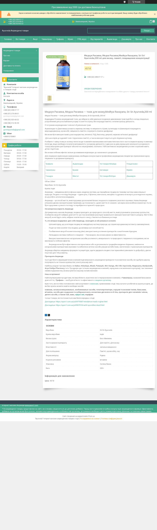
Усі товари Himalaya (108, 164)
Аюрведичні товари (11, 50)
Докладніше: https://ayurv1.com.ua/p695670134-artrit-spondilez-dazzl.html (74, 305)
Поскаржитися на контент (90, 419)
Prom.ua (91, 416)
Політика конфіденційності (111, 419)
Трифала (49, 164)
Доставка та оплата (11, 66)
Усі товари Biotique (108, 176)
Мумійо (130, 170)
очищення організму (102, 280)
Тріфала (60, 39)
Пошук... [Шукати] (147, 31)
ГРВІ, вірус (81, 39)
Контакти (151, 39)
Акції (35, 39)
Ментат (76, 176)
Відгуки (6, 61)
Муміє (70, 39)
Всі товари (20, 39)
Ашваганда (112, 39)
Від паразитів (97, 39)
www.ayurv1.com (31, 405)
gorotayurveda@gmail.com (14, 130)
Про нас (138, 39)
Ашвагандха (78, 164)
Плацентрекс (132, 164)
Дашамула (126, 39)
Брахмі (75, 170)
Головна (8, 39)
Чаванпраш (47, 39)
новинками (93, 284)
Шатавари (104, 170)
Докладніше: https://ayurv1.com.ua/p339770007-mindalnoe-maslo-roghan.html (76, 302)
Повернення (8, 71)
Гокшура (49, 176)
